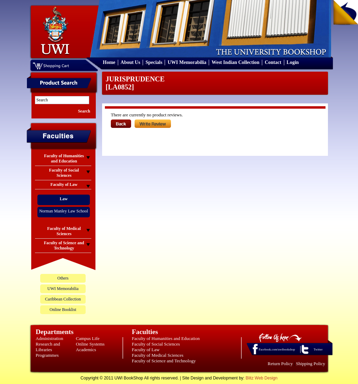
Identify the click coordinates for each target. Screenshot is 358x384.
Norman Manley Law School (63, 211)
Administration (49, 338)
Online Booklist (63, 309)
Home (109, 62)
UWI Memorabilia (186, 62)
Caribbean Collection (63, 299)
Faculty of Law (145, 349)
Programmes (47, 355)
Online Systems (90, 344)
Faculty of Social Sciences (156, 344)
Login (293, 62)
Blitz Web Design (262, 378)
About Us (130, 62)
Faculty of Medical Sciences (158, 355)
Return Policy (280, 363)
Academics (86, 349)
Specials (153, 62)
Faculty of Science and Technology (164, 360)
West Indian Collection (235, 62)
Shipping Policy (310, 363)
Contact (273, 62)
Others (63, 278)
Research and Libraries (48, 346)
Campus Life (88, 338)
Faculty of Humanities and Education (166, 338)
